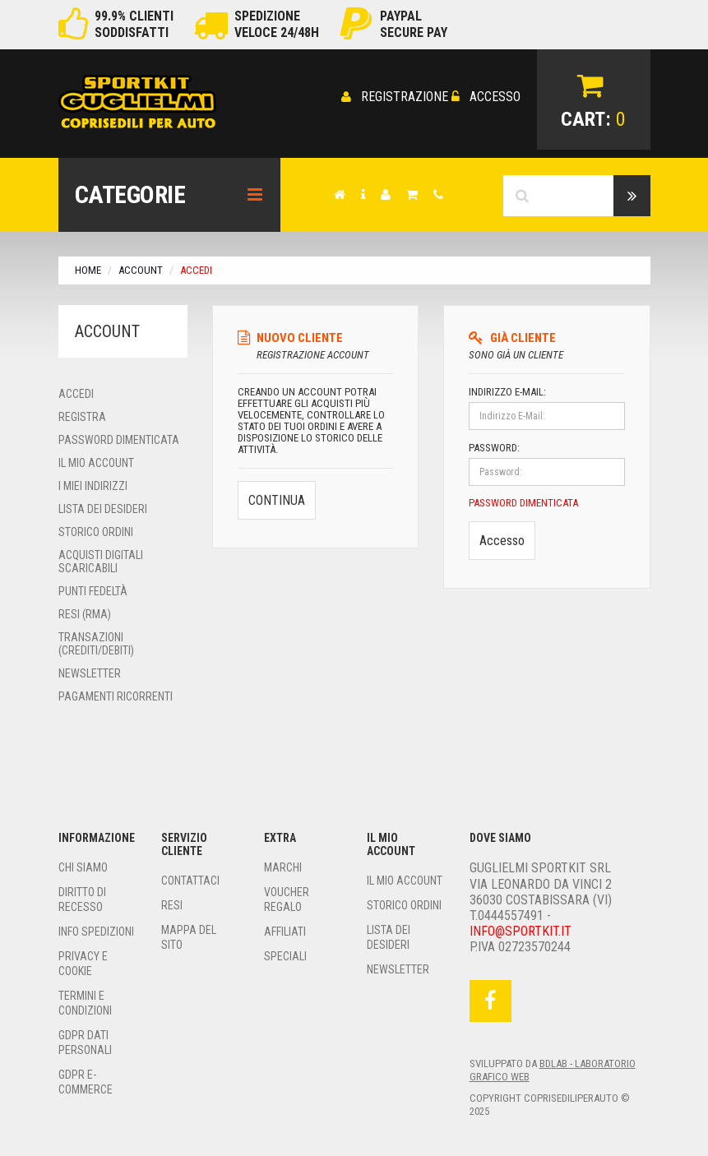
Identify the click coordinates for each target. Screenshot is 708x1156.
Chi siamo (83, 865)
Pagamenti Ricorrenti (115, 694)
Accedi (76, 391)
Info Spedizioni (96, 929)
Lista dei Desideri (102, 506)
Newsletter (89, 670)
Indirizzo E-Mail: (507, 389)
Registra (82, 414)
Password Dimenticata (118, 437)
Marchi (283, 865)
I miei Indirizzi (92, 483)
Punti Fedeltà (92, 588)
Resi (172, 902)
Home (88, 267)
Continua (276, 494)
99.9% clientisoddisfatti (134, 24)
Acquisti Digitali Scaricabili (100, 559)
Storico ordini (95, 529)
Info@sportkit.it (520, 928)
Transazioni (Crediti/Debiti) (96, 641)
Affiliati (285, 929)
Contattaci (190, 878)
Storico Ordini (404, 902)
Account (140, 267)
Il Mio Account (96, 460)
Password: (494, 445)
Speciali (285, 953)
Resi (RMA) (84, 611)
